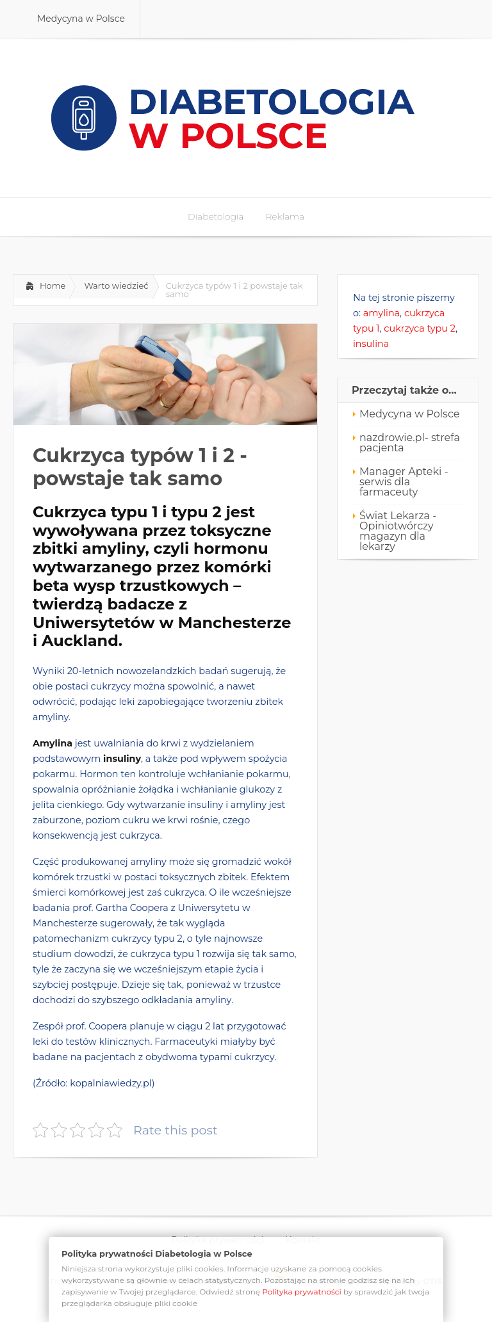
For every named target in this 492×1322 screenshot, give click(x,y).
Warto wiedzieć (116, 285)
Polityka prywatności (301, 1291)
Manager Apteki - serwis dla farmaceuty (403, 481)
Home (52, 285)
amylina (381, 313)
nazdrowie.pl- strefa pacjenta (409, 442)
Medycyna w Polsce (409, 414)
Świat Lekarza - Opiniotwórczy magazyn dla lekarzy (397, 531)
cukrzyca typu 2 (419, 328)
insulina (371, 344)
